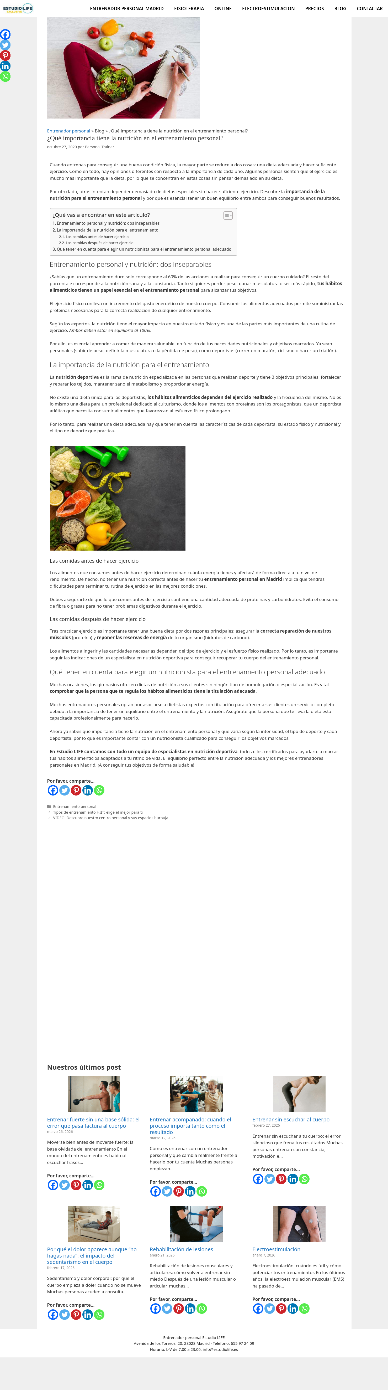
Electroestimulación (276, 1155)
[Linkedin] (87, 790)
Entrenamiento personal (74, 806)
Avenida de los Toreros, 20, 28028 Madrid (172, 1249)
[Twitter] (64, 790)
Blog (340, 9)
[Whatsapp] (99, 790)
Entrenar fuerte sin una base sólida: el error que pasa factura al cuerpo (93, 1028)
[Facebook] (53, 790)
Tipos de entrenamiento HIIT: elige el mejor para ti (98, 812)
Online (223, 9)
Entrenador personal (69, 131)
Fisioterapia (189, 9)
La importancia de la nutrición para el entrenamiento (107, 230)
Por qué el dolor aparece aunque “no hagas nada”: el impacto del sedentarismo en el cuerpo (92, 1161)
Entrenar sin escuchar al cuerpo (290, 1025)
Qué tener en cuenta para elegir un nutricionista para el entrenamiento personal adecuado (144, 249)
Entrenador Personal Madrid (127, 9)
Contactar (370, 9)
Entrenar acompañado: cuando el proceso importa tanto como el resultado (190, 1032)
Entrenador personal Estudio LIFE (194, 1243)
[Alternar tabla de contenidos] (225, 215)
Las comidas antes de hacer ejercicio (97, 236)
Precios (314, 9)
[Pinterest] (76, 790)
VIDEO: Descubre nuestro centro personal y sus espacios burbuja (110, 817)
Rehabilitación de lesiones (181, 1155)
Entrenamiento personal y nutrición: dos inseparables (108, 223)
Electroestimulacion (268, 9)
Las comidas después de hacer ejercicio (100, 242)
